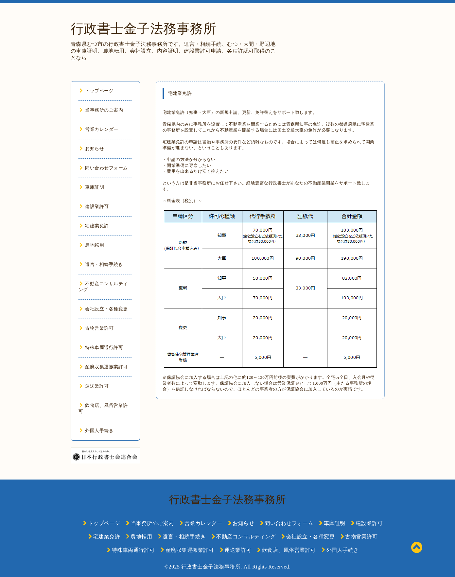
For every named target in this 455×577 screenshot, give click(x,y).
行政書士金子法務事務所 (144, 28)
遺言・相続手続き (101, 264)
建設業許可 (94, 206)
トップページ (96, 90)
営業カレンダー (98, 129)
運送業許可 (94, 386)
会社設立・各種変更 (103, 308)
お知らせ (91, 148)
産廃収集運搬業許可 (103, 366)
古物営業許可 (96, 328)
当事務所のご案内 (101, 110)
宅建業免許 (94, 225)
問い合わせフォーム (103, 168)
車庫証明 (91, 187)
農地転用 (91, 245)
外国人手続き (96, 430)
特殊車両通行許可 (101, 347)
